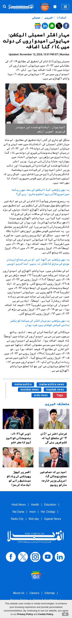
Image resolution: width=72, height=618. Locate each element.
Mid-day (34, 519)
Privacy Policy (25, 614)
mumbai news (29, 389)
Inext (32, 511)
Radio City (17, 519)
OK (65, 614)
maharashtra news (51, 384)
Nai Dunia (18, 511)
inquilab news (55, 389)
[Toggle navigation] (65, 6)
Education (50, 504)
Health (35, 504)
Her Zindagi (48, 511)
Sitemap (49, 593)
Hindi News (18, 504)
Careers (34, 593)
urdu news (41, 395)
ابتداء (61, 17)
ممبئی (36, 17)
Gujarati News (52, 519)
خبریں (48, 17)
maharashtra (23, 384)
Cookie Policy (45, 614)
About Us (18, 593)
